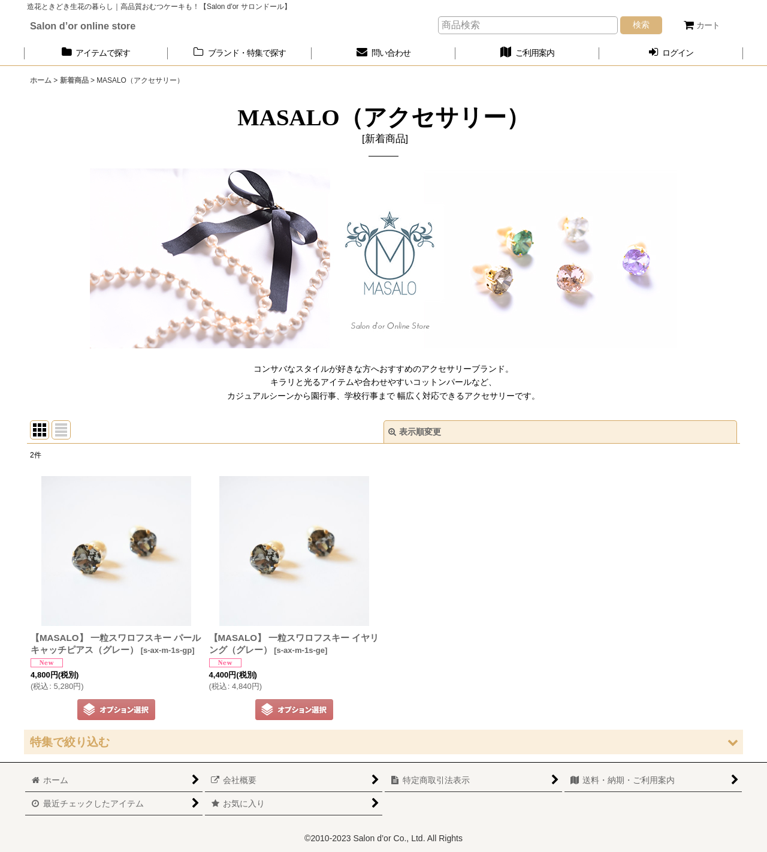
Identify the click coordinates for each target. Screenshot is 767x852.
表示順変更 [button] (414, 431)
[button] (383, 742)
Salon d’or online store (82, 25)
